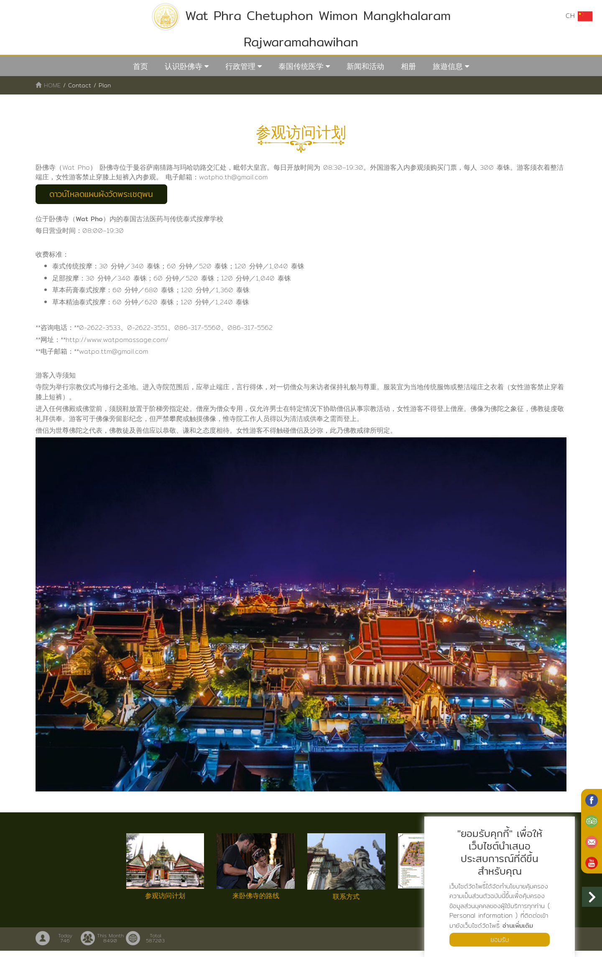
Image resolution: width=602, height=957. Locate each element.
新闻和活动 (365, 66)
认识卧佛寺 (183, 66)
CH (579, 15)
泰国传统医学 (301, 66)
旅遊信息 (448, 66)
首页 (140, 66)
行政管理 (240, 66)
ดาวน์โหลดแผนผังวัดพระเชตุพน (105, 194)
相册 (408, 66)
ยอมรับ (499, 939)
